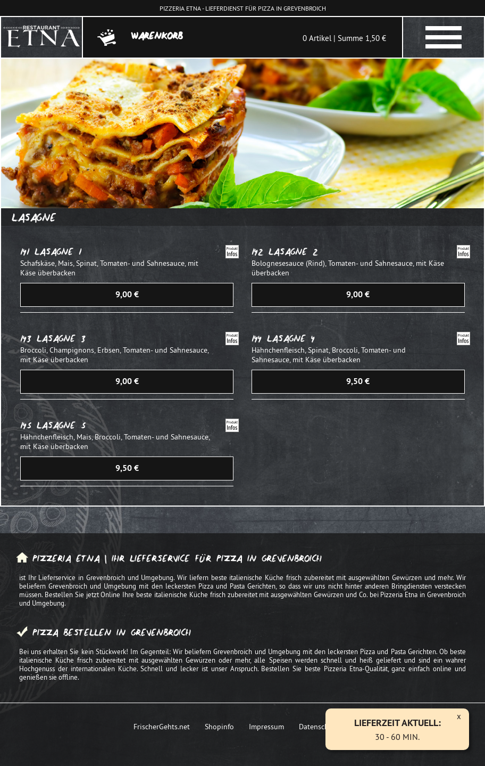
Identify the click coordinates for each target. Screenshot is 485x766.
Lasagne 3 (61, 338)
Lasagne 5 (61, 425)
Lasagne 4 (291, 338)
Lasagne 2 (293, 252)
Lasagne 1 (58, 252)
